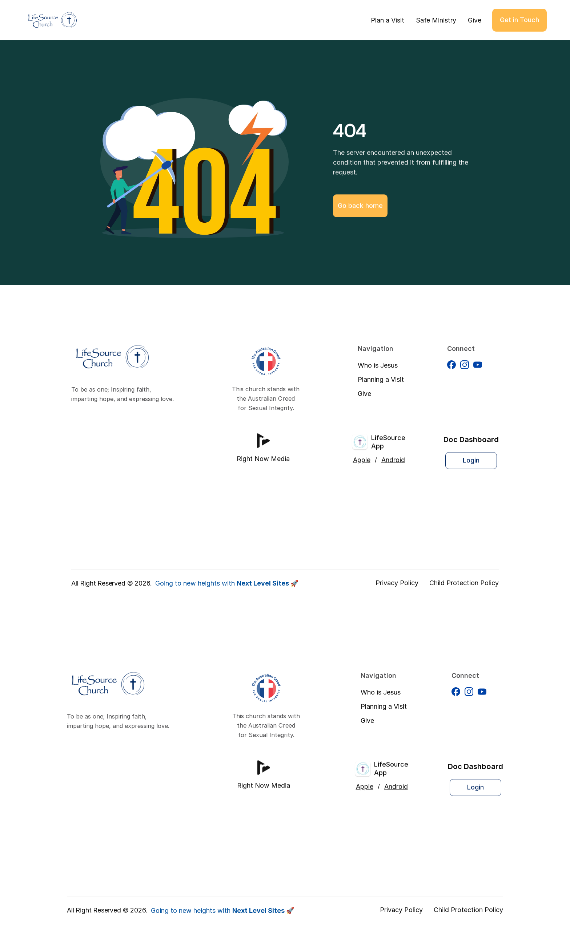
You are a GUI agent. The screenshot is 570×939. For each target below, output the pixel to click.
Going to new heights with (226, 583)
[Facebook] (451, 370)
